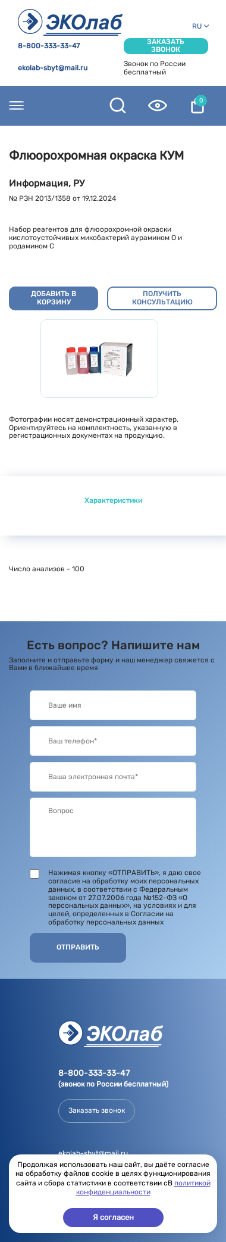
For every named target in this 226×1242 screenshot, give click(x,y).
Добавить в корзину (53, 298)
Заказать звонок (165, 46)
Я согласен (113, 1217)
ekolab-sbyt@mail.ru (52, 68)
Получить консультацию (162, 298)
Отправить (77, 947)
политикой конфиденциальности (143, 1188)
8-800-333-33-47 (49, 46)
